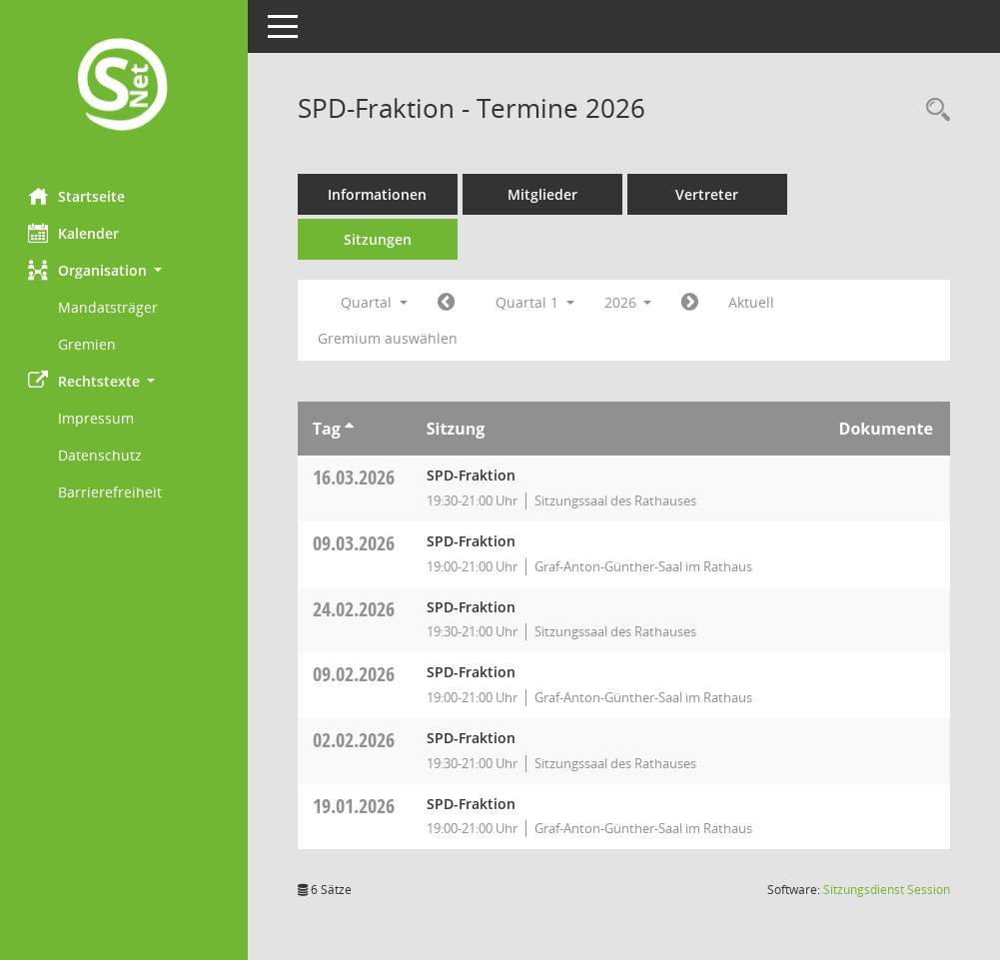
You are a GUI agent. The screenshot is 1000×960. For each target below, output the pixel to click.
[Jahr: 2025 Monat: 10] (448, 303)
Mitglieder (544, 194)
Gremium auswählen (390, 338)
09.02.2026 (356, 673)
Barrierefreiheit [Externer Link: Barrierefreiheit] (112, 491)
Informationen (380, 194)
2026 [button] (630, 302)
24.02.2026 (356, 608)
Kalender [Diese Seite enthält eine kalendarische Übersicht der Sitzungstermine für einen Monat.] (75, 233)
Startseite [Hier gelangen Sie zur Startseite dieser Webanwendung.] (78, 196)
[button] (125, 270)
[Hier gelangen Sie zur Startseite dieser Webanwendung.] (125, 86)
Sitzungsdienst (886, 889)
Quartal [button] (376, 302)
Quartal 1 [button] (537, 302)
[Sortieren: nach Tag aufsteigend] (351, 429)
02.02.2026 (356, 739)
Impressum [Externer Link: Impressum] (98, 418)
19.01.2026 (356, 805)
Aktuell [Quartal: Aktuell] (754, 302)
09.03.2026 (356, 542)
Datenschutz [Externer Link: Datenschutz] (102, 455)
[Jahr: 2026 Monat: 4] (692, 303)
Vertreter (709, 194)
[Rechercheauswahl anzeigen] (933, 110)
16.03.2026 (356, 477)
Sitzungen (380, 239)
